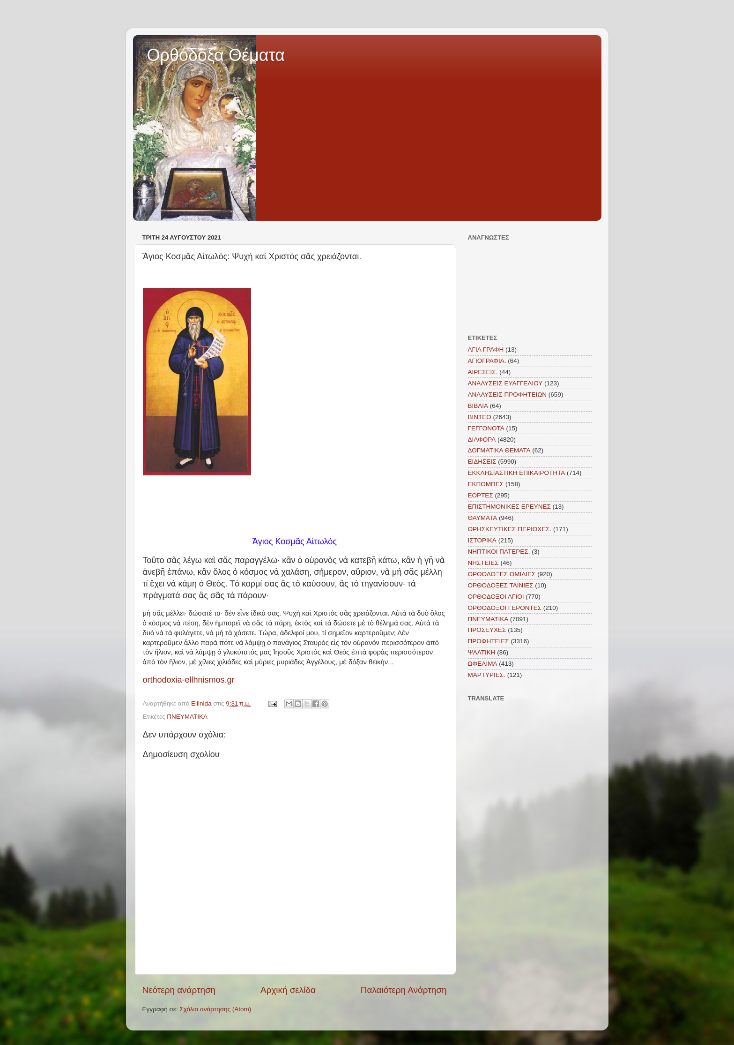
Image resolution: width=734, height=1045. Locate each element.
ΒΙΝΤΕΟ (479, 417)
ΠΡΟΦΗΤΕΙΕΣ (488, 641)
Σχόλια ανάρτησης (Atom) (215, 1009)
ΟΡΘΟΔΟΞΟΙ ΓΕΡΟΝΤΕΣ (505, 607)
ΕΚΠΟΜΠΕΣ (486, 484)
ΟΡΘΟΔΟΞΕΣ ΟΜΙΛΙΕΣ (502, 574)
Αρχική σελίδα (288, 990)
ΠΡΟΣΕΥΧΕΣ (487, 629)
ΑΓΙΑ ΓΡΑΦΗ (486, 349)
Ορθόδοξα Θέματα (216, 55)
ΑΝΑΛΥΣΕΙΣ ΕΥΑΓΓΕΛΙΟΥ (505, 383)
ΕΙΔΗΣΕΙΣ (482, 461)
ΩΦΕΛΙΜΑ (482, 663)
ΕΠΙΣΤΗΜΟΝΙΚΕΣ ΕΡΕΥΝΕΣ (509, 506)
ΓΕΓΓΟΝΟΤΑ (486, 428)
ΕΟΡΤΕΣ (480, 495)
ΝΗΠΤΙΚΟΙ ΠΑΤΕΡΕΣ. (499, 551)
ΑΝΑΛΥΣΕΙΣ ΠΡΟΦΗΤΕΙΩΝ (507, 394)
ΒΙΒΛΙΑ (478, 405)
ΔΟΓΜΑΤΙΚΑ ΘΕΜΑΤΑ (499, 450)
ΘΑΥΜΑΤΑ (482, 517)
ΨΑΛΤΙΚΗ (482, 652)
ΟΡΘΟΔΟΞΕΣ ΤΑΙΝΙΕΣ (501, 585)
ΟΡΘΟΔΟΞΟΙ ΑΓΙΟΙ (496, 596)
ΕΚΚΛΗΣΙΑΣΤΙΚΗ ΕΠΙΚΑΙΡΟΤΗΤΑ (516, 472)
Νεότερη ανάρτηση (179, 990)
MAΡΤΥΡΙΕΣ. (486, 674)
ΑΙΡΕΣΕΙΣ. (483, 372)
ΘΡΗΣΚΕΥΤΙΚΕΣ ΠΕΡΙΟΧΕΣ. (510, 529)
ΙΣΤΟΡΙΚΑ (482, 540)
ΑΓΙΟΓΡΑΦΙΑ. (487, 360)
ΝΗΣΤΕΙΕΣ (483, 562)
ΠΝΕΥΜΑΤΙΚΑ (187, 716)
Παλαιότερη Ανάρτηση (404, 990)
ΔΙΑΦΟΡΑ (482, 439)
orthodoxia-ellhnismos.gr (189, 679)
